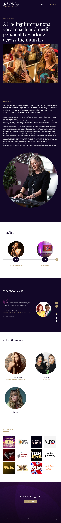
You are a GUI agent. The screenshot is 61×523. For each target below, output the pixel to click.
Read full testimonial (8, 316)
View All (55, 341)
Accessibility (26, 518)
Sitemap (13, 518)
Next (56, 259)
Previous (56, 303)
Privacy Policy (20, 518)
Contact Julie (30, 501)
